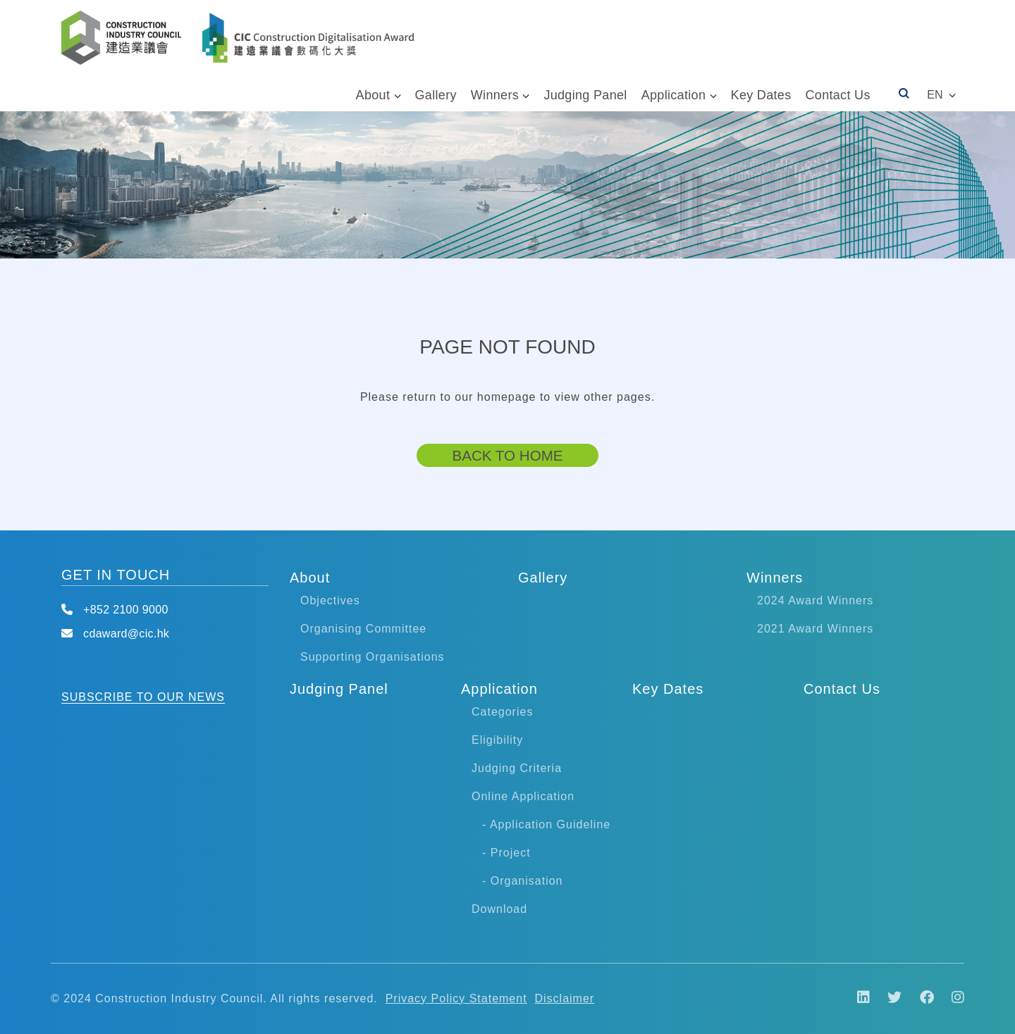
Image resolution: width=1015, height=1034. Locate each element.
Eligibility (497, 740)
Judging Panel (585, 95)
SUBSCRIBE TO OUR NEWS (143, 697)
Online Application (523, 796)
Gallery (436, 95)
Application (673, 95)
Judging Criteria (517, 768)
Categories (502, 712)
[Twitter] (887, 998)
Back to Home (507, 454)
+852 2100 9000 (125, 610)
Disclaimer (565, 998)
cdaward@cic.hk (126, 634)
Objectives (330, 600)
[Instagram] (950, 998)
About (373, 95)
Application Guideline (550, 824)
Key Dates (761, 95)
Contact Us (837, 95)
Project (511, 853)
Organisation (527, 881)
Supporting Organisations (372, 657)
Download (499, 909)
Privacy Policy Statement (456, 998)
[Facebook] (920, 998)
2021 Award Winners (815, 629)
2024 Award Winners (815, 600)
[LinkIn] (856, 998)
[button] (938, 95)
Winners (495, 95)
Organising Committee (363, 629)
